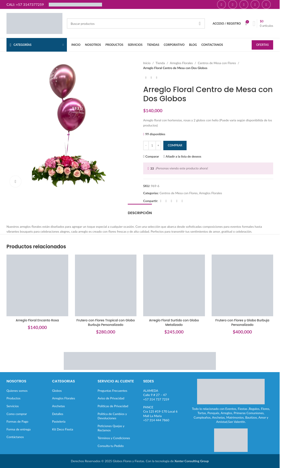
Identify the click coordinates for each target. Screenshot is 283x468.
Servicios (12, 406)
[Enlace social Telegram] (182, 201)
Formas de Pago (17, 421)
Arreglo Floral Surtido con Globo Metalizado (174, 322)
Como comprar (16, 414)
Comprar (175, 145)
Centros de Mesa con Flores (217, 63)
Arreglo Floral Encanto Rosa (37, 320)
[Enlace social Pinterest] (255, 4)
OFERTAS (262, 44)
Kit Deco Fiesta (62, 429)
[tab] (140, 210)
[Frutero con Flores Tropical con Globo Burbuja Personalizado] (106, 285)
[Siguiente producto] (156, 77)
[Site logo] (34, 23)
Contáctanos (15, 437)
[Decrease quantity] (146, 145)
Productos (13, 398)
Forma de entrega (18, 429)
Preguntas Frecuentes (112, 390)
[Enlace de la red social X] (166, 201)
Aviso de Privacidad (111, 398)
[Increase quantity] (158, 145)
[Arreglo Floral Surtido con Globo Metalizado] (174, 285)
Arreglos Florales (181, 63)
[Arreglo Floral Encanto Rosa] (37, 285)
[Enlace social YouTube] (243, 4)
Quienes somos (17, 390)
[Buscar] (136, 23)
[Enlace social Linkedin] (176, 201)
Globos (57, 390)
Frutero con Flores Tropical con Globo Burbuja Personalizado (106, 322)
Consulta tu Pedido (111, 446)
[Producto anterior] (146, 77)
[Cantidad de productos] (152, 145)
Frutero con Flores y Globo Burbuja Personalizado (242, 322)
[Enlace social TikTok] (266, 4)
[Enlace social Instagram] (232, 4)
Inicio (147, 63)
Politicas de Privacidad (113, 406)
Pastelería (59, 421)
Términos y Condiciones (114, 438)
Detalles (57, 414)
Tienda (160, 63)
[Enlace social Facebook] (221, 4)
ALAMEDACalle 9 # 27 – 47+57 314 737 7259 (156, 395)
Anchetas (58, 406)
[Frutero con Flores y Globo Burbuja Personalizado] (242, 285)
